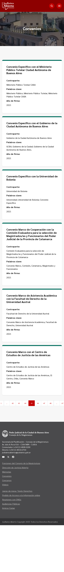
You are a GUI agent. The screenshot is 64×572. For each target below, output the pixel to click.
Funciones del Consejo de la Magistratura (21, 463)
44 (25, 403)
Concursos (6, 480)
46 (38, 403)
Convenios (6, 476)
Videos (5, 484)
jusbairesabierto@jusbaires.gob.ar (16, 452)
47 (44, 403)
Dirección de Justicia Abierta (15, 467)
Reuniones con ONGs (11, 499)
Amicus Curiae (8, 508)
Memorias (6, 471)
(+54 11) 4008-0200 (21, 447)
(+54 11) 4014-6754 (17, 450)
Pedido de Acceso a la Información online (21, 495)
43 (19, 403)
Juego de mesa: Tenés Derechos (17, 491)
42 (13, 403)
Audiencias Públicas (11, 503)
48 (50, 403)
